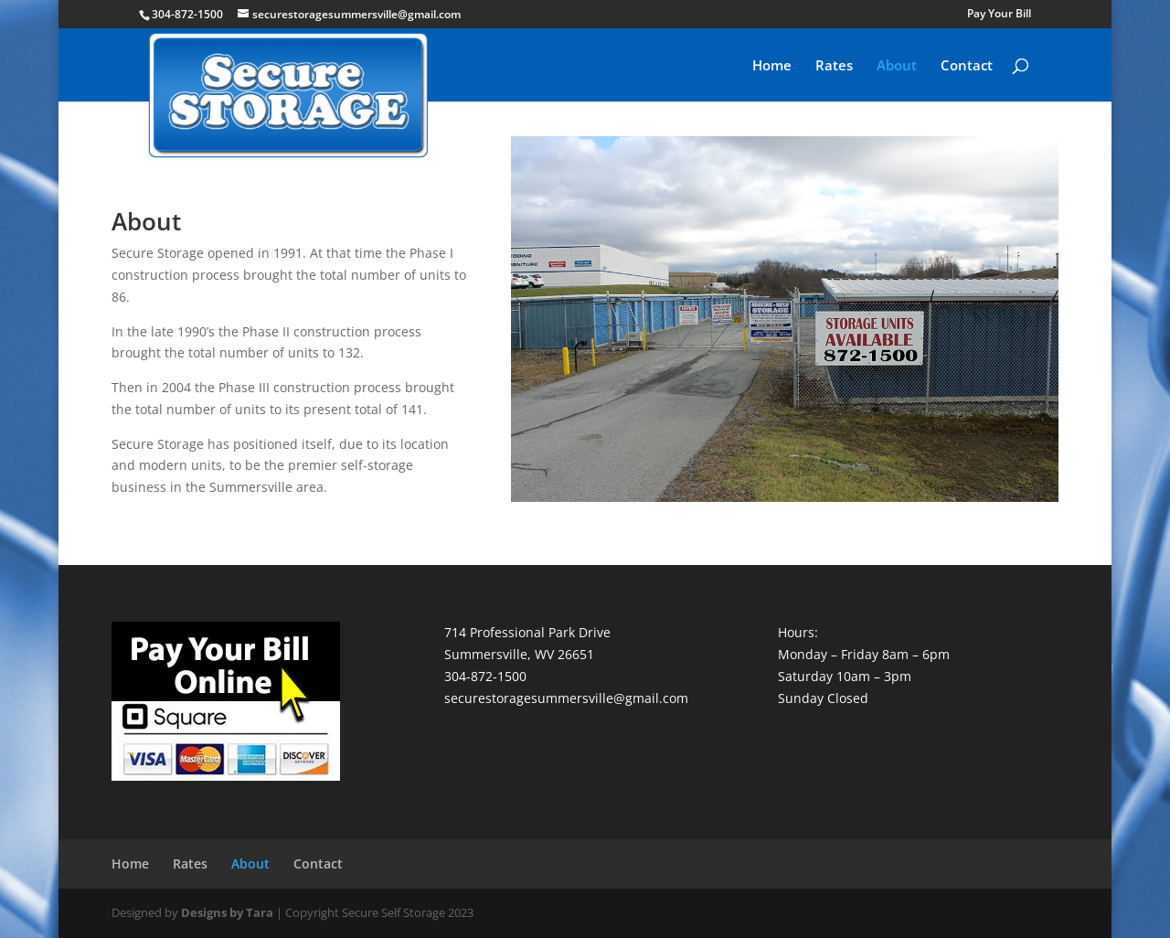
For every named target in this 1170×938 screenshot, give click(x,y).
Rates (834, 66)
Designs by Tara (227, 912)
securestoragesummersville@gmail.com (566, 698)
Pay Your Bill (999, 14)
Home (772, 66)
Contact (967, 66)
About (897, 66)
